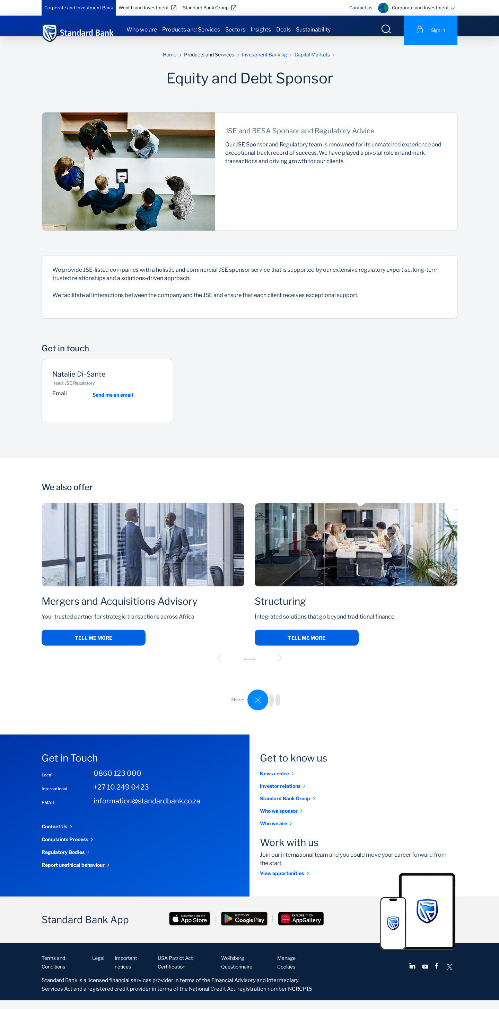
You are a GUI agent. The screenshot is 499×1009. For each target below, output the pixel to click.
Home (169, 63)
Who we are (141, 29)
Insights (261, 29)
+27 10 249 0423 (121, 796)
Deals (283, 29)
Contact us (361, 7)
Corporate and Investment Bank (78, 7)
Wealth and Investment (144, 7)
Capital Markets (312, 63)
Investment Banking (264, 63)
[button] (219, 666)
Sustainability (313, 29)
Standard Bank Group (206, 7)
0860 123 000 (117, 782)
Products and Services (191, 29)
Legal (98, 967)
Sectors (235, 29)
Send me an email (113, 403)
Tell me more (93, 646)
